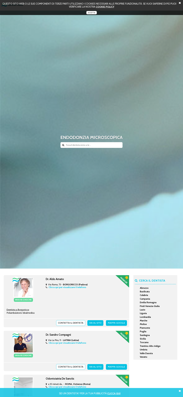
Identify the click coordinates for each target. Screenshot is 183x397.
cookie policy (105, 6)
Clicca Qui (114, 393)
